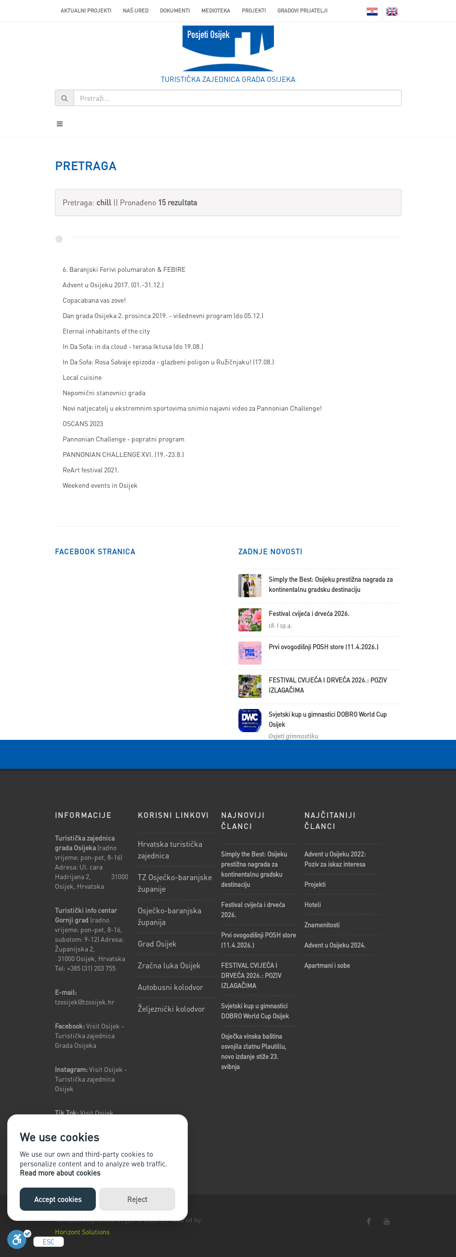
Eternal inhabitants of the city (106, 330)
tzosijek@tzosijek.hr (85, 1001)
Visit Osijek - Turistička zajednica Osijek (91, 1079)
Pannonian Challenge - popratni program (123, 438)
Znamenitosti (321, 925)
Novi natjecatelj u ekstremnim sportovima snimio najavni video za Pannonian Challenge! (192, 407)
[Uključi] (19, 1242)
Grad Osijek (157, 943)
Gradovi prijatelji (302, 10)
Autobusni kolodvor (170, 987)
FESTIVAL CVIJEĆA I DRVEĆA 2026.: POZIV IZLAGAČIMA (251, 975)
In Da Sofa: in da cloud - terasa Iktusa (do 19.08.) (133, 346)
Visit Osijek (97, 1112)
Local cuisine (82, 377)
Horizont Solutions (82, 1231)
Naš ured (135, 10)
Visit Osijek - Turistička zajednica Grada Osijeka (89, 1035)
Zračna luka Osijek (169, 965)
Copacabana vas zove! (94, 299)
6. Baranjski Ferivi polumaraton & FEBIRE (124, 269)
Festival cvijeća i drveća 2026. (309, 613)
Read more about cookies (60, 1172)
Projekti (254, 10)
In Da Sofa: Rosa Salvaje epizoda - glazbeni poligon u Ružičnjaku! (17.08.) (168, 361)
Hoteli (312, 904)
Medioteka (215, 10)
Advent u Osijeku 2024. (335, 945)
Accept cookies (57, 1199)
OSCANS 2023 (83, 423)
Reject (137, 1199)
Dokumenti (175, 10)
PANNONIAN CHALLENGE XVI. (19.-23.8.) (123, 454)
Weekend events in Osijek (100, 485)
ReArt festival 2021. (91, 469)
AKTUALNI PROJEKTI (86, 10)
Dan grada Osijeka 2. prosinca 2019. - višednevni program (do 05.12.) (163, 315)
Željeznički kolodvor (171, 1008)
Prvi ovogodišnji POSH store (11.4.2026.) (323, 646)
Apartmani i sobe (327, 965)
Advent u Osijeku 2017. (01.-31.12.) (113, 284)
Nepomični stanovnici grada (104, 392)
